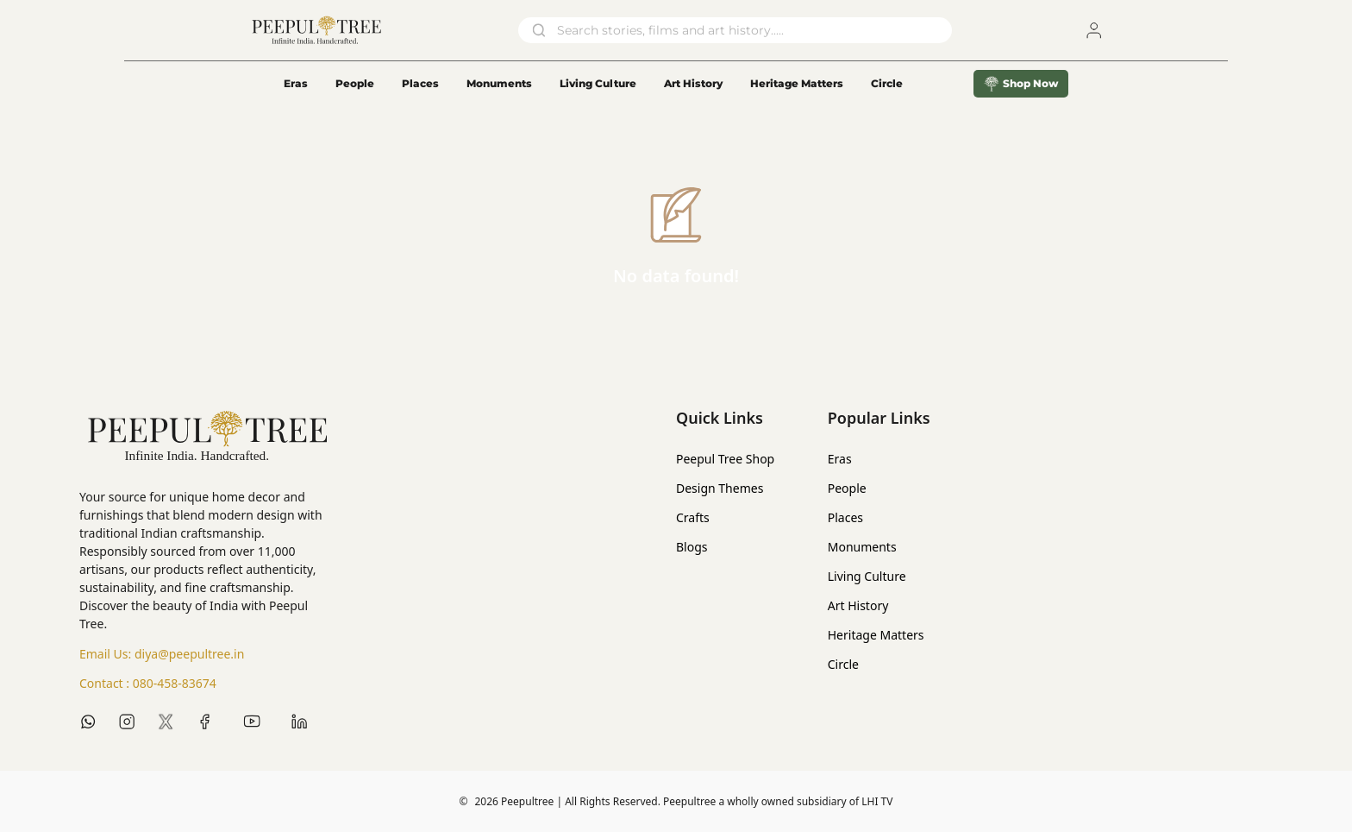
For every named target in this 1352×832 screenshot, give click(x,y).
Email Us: (161, 654)
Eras (296, 83)
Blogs (692, 547)
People (354, 83)
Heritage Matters (796, 83)
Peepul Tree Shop (725, 459)
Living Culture (598, 83)
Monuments (499, 83)
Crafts (693, 517)
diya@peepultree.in (189, 654)
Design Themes (719, 488)
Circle (843, 664)
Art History (693, 83)
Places (420, 83)
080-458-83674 (174, 683)
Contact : (147, 683)
